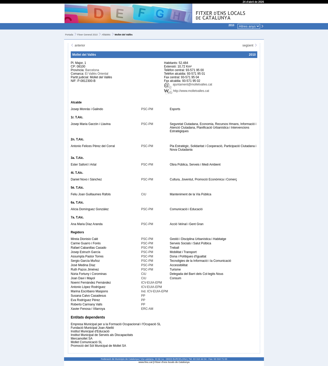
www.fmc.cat (146, 362)
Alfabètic (106, 34)
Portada (69, 34)
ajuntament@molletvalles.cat (188, 84)
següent (249, 45)
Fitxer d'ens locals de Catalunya (172, 362)
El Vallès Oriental (96, 73)
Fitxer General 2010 (87, 34)
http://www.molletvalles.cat (186, 91)
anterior (78, 45)
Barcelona (92, 70)
